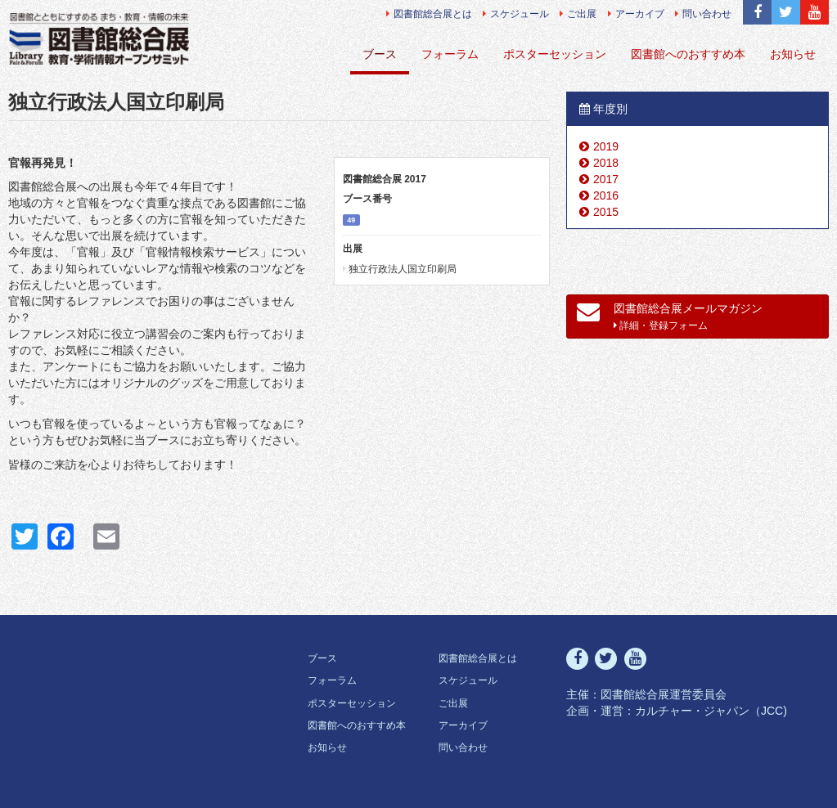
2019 (606, 146)
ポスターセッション (554, 54)
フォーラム (450, 54)
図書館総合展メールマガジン (670, 315)
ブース (379, 54)
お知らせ (793, 54)
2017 (606, 179)
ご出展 (578, 14)
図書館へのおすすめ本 (688, 54)
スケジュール (516, 14)
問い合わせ (703, 14)
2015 (606, 211)
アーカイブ (636, 14)
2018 (606, 162)
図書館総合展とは (429, 14)
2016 (606, 195)
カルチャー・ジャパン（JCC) (711, 710)
